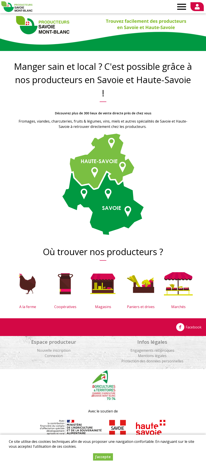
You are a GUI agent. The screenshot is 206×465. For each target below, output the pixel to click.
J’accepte (103, 456)
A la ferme (27, 306)
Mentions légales (152, 355)
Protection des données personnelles (152, 361)
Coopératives (65, 306)
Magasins (103, 306)
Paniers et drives (141, 306)
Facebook (189, 327)
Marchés (178, 306)
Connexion (54, 355)
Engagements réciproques (152, 350)
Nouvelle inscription (53, 350)
